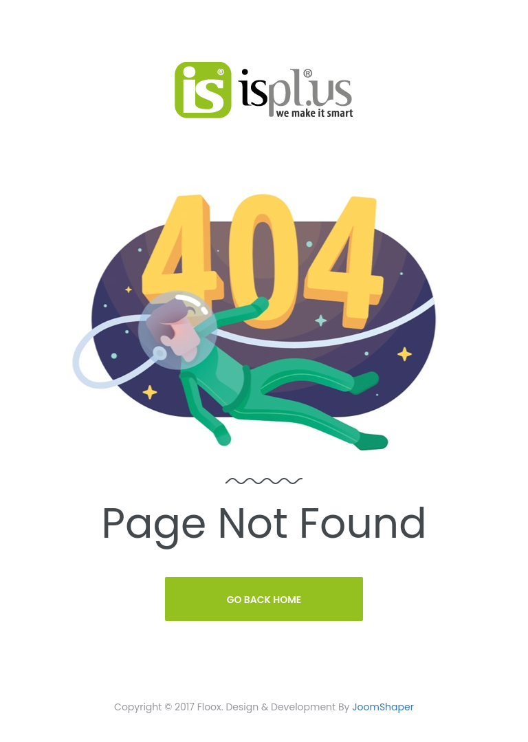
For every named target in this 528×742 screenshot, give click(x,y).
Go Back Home (264, 600)
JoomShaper (383, 707)
